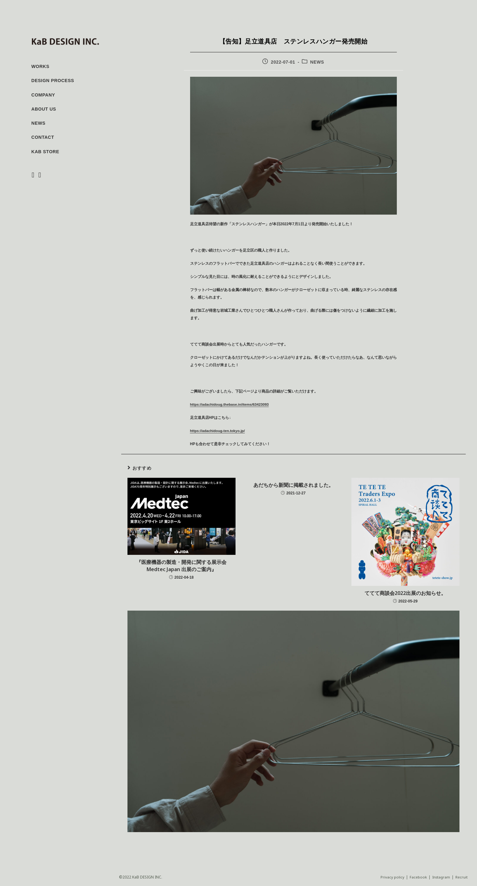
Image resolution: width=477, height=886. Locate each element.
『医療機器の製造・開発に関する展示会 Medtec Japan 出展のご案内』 (181, 565)
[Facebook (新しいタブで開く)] (33, 175)
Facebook (417, 877)
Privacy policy (391, 877)
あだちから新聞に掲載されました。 (293, 485)
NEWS (317, 62)
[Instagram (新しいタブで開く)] (40, 175)
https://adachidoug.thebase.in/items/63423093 (231, 404)
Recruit (461, 877)
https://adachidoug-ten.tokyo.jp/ (218, 431)
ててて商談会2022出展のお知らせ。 (405, 593)
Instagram (440, 877)
